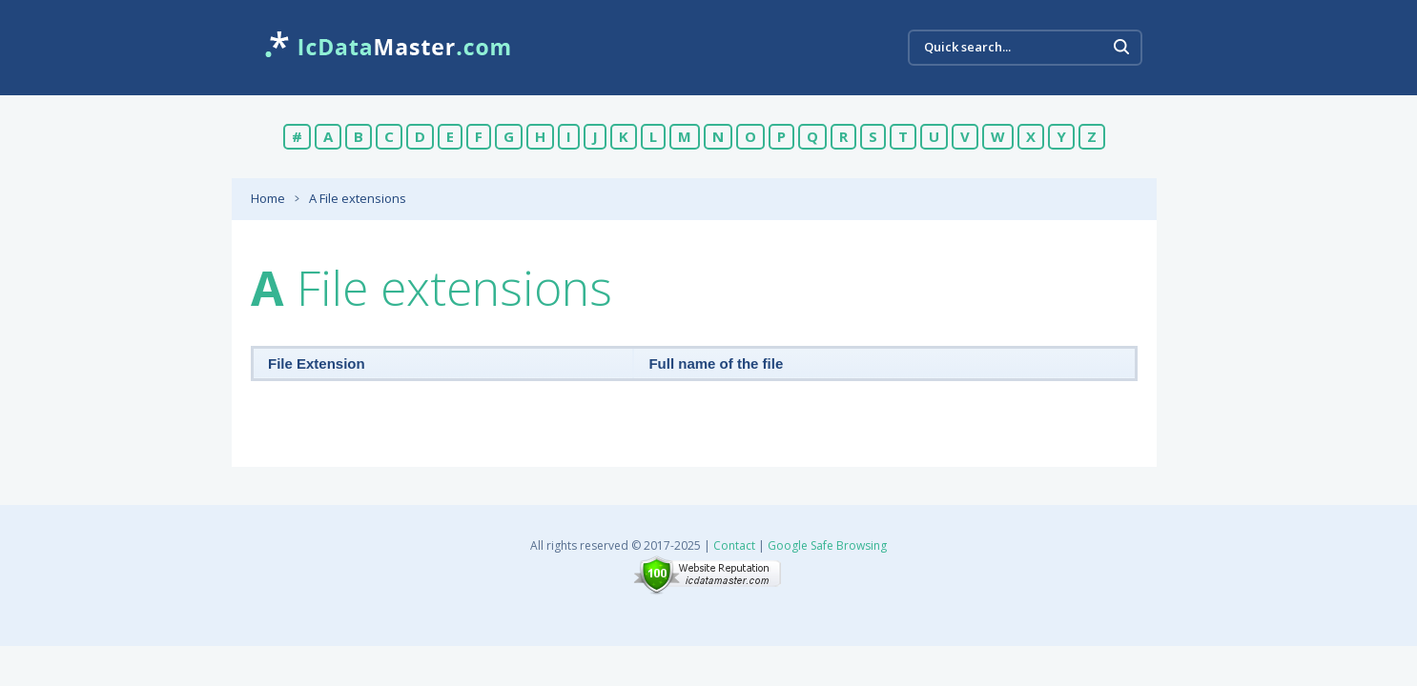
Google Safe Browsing (827, 545)
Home (268, 198)
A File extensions (357, 198)
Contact (734, 545)
